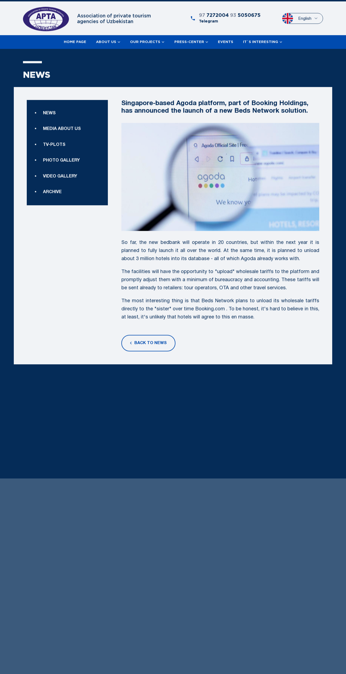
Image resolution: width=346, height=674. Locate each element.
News (49, 129)
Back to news (148, 346)
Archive (52, 230)
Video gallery (60, 214)
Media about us (62, 145)
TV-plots (54, 160)
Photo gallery (61, 176)
